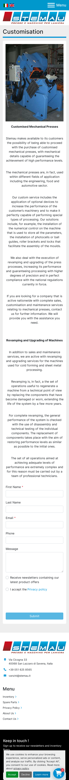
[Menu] (51, 5)
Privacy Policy (11, 707)
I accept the (28, 589)
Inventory (8, 696)
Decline (25, 774)
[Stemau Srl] (34, 647)
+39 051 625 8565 (20, 669)
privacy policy (21, 768)
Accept (12, 774)
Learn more (41, 774)
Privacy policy (37, 589)
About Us (8, 713)
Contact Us (9, 718)
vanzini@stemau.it (20, 675)
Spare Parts (10, 702)
